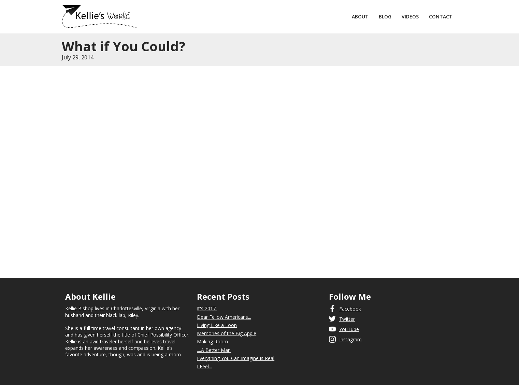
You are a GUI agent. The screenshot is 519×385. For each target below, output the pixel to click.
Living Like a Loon (217, 325)
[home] (204, 16)
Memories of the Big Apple (226, 333)
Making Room (212, 341)
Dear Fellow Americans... (224, 317)
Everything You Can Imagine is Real (235, 358)
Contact (440, 16)
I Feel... (204, 366)
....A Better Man (214, 350)
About (360, 16)
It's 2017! (207, 308)
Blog (385, 16)
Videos (410, 16)
